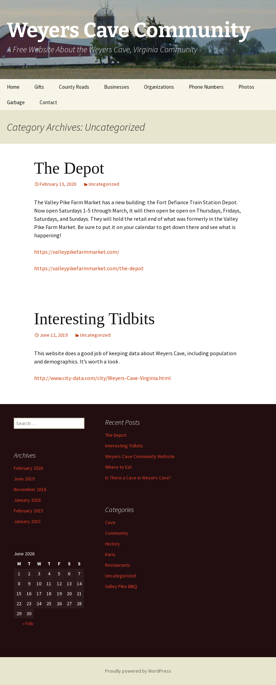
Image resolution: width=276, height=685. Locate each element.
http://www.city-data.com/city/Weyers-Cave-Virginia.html (102, 377)
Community (116, 533)
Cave (110, 522)
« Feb (27, 623)
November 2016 (30, 489)
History (112, 544)
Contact (48, 102)
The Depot (69, 168)
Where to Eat (118, 467)
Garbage (16, 102)
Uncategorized (104, 184)
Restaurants (117, 565)
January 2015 (27, 521)
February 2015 (28, 511)
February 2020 (28, 468)
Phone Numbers (206, 87)
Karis (110, 554)
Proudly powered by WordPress (138, 671)
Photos (246, 87)
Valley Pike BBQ (121, 586)
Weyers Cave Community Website (140, 456)
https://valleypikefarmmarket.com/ (76, 251)
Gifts (39, 87)
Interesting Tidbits (94, 318)
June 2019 (24, 479)
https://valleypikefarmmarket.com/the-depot (89, 268)
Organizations (159, 87)
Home (13, 87)
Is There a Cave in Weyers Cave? (138, 478)
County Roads (74, 87)
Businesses (116, 87)
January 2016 (27, 500)
